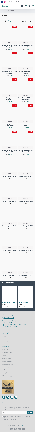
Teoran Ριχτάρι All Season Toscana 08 (25, 151)
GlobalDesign (26, 426)
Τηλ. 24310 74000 (9, 318)
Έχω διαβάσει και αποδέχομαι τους (16, 418)
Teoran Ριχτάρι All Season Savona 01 (25, 124)
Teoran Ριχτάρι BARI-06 (9, 250)
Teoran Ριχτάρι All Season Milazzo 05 (9, 72)
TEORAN (9, 42)
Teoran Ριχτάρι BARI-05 (26, 226)
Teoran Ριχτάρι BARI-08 (26, 250)
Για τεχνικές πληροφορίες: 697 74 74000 (11, 321)
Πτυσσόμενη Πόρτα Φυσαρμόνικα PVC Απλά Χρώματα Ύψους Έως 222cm (25, 302)
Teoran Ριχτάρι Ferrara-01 (25, 275)
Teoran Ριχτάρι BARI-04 (9, 226)
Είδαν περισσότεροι (8, 283)
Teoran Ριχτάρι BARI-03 (26, 201)
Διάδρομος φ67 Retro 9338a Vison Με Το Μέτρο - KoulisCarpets (9, 302)
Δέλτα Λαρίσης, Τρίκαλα (11, 315)
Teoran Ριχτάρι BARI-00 (9, 176)
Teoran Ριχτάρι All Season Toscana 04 (9, 151)
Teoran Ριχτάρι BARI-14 (9, 275)
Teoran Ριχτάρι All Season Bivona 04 (25, 46)
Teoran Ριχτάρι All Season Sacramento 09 (9, 124)
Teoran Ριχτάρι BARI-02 (9, 201)
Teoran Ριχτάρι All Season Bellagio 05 (9, 46)
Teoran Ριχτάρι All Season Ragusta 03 (9, 98)
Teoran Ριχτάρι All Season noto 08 (25, 72)
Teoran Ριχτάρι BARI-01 (26, 176)
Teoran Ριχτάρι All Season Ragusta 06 (25, 98)
